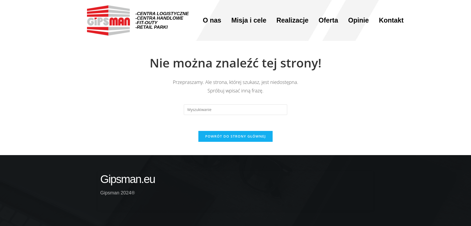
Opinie (358, 20)
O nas (212, 20)
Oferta (328, 20)
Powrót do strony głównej (235, 136)
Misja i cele (248, 20)
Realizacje (292, 20)
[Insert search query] (235, 109)
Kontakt (391, 20)
